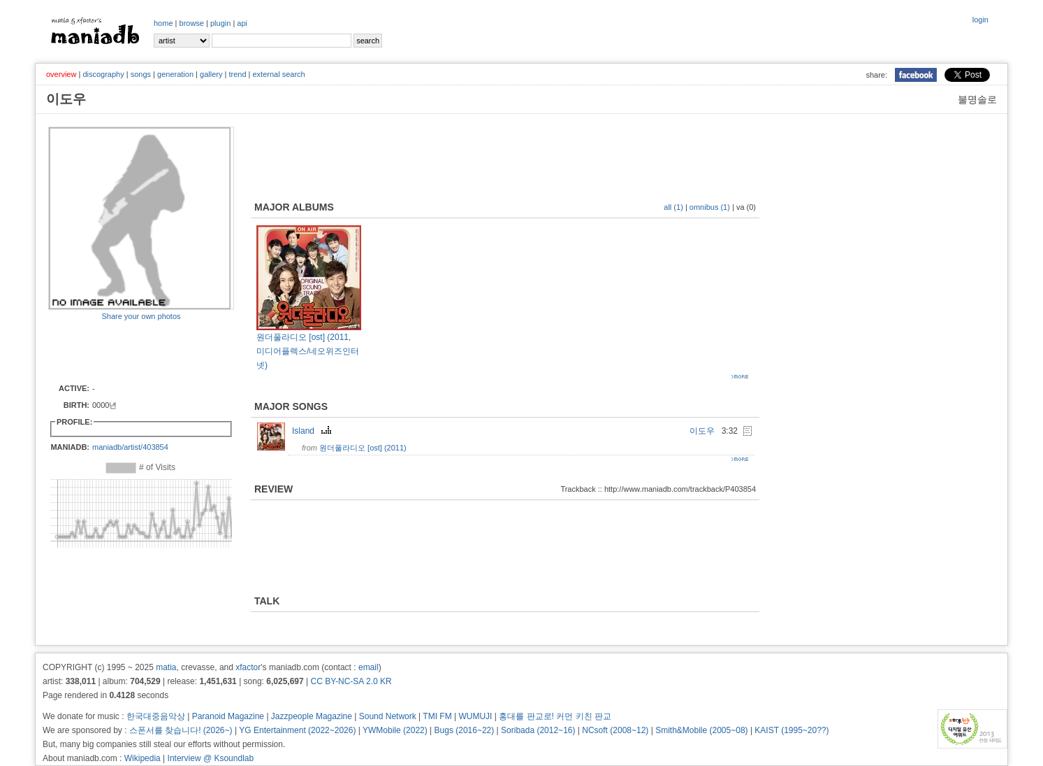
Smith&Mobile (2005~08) (701, 730)
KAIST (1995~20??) (791, 730)
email (368, 667)
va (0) (746, 207)
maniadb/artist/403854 (130, 447)
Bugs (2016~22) (465, 730)
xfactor (248, 667)
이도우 (702, 431)
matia (166, 667)
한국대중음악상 (155, 716)
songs (141, 74)
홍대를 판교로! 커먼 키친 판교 (555, 716)
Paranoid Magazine (228, 716)
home (163, 23)
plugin (220, 23)
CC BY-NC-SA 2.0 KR (350, 681)
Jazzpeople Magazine (311, 716)
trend (237, 74)
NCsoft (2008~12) (615, 730)
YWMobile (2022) (395, 730)
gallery (211, 74)
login (980, 19)
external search (278, 74)
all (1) (673, 207)
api (242, 23)
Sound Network (387, 716)
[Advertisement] (130, 351)
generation (175, 74)
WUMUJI (475, 716)
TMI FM (437, 716)
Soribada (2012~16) (538, 730)
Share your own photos (140, 316)
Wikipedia (142, 758)
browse (192, 23)
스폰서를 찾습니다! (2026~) (181, 730)
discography (103, 74)
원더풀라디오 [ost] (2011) (363, 448)
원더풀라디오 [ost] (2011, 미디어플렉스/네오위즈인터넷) (307, 351)
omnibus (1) (710, 207)
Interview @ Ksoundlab (211, 758)
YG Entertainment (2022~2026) (297, 730)
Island (313, 431)
